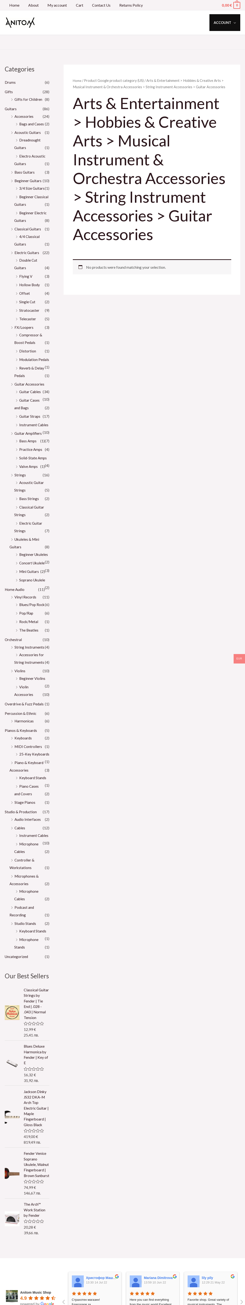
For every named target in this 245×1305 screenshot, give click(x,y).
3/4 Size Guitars (32, 188)
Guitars (11, 108)
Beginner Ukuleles (34, 562)
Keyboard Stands (33, 800)
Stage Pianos (24, 825)
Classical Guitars (28, 229)
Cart (75, 5)
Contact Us (95, 5)
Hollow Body (30, 284)
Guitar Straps (30, 424)
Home (14, 5)
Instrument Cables (34, 432)
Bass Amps (28, 448)
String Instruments (29, 662)
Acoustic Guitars (28, 132)
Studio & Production (21, 834)
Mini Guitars (29, 586)
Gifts (9, 91)
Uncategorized (17, 979)
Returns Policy (124, 5)
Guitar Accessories (29, 391)
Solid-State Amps (33, 465)
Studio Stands (25, 946)
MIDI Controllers (28, 761)
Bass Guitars (24, 172)
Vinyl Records (25, 612)
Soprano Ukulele (32, 595)
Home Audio (15, 604)
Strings (20, 482)
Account (223, 23)
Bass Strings (29, 506)
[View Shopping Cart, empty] (230, 5)
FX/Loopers (24, 327)
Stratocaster (29, 310)
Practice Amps (31, 457)
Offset (24, 293)
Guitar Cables (30, 399)
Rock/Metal (29, 636)
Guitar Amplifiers (28, 441)
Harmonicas (24, 736)
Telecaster (27, 318)
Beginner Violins (32, 693)
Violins (20, 686)
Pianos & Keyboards (21, 745)
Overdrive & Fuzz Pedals (25, 719)
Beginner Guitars (28, 180)
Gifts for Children (28, 99)
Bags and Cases (32, 124)
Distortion (27, 351)
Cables (20, 850)
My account (54, 5)
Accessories (24, 116)
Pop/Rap (26, 628)
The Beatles (29, 645)
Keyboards (23, 753)
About (31, 5)
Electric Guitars (27, 252)
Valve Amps (28, 474)
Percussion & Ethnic (21, 728)
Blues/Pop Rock (32, 619)
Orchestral (13, 654)
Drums (10, 82)
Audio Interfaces (28, 842)
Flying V (25, 276)
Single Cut (27, 301)
